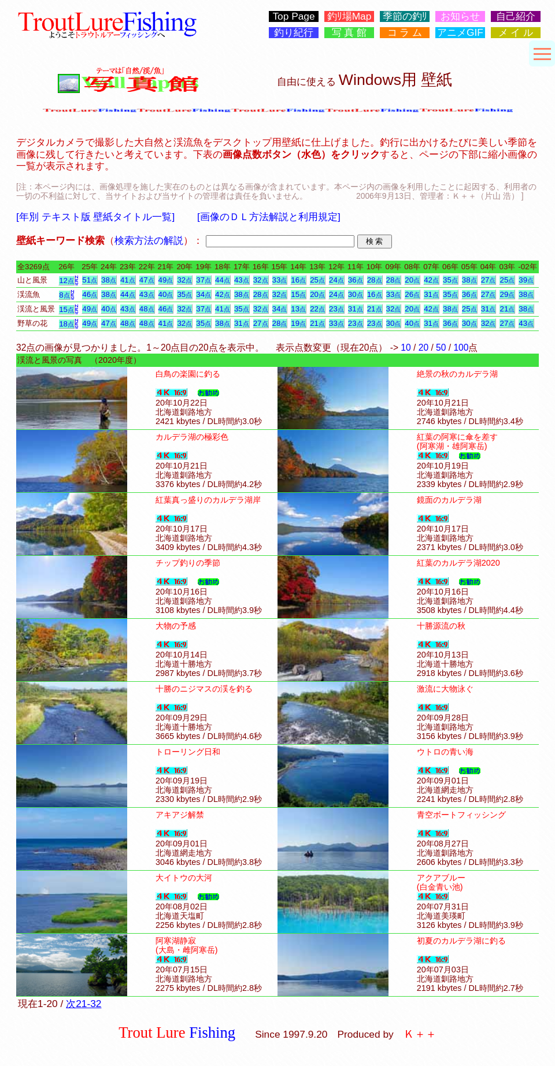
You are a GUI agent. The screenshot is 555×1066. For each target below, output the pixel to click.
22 (317, 308)
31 (431, 294)
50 (441, 347)
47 (146, 280)
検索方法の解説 (148, 240)
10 (405, 347)
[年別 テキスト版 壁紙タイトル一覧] (95, 216)
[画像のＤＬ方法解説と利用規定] (269, 216)
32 (184, 280)
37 (203, 280)
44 (222, 280)
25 (317, 280)
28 (374, 280)
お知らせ (460, 16)
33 (279, 280)
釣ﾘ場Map (349, 16)
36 (355, 280)
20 (412, 280)
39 (526, 280)
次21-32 (83, 1003)
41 (127, 280)
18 (66, 324)
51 (89, 280)
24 (336, 280)
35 (450, 280)
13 (298, 308)
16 (298, 280)
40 (165, 294)
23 (336, 308)
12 (66, 280)
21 (374, 308)
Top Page (293, 16)
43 (241, 280)
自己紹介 (515, 16)
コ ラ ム (405, 32)
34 (203, 294)
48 (146, 308)
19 (298, 323)
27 (488, 280)
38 (108, 280)
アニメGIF (460, 32)
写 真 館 (349, 32)
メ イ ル (516, 32)
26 (412, 294)
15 (298, 294)
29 (507, 294)
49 (165, 280)
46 (89, 294)
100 (460, 347)
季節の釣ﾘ (405, 16)
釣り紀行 (293, 32)
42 (431, 280)
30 (355, 294)
